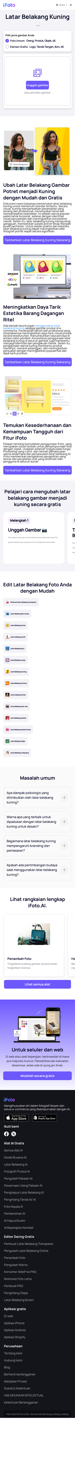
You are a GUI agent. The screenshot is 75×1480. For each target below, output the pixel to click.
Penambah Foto (14, 1258)
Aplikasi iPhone (14, 1323)
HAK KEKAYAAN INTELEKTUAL (24, 1395)
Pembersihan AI (14, 1213)
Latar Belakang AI (15, 1164)
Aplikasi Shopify (14, 1337)
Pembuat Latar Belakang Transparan (28, 1244)
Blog (7, 1367)
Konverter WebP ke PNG (20, 1272)
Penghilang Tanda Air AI (20, 1199)
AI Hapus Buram (14, 1220)
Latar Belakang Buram (19, 1300)
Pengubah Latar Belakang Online (26, 1251)
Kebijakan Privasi (15, 1381)
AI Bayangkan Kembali (18, 1228)
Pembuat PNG (13, 1286)
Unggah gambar (37, 85)
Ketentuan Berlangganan (21, 1402)
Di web (8, 1316)
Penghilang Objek (16, 1293)
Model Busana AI (15, 1157)
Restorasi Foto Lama (18, 1279)
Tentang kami (13, 1353)
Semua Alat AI (13, 1150)
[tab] (37, 797)
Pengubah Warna (16, 1265)
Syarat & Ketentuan (17, 1388)
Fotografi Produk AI (17, 1171)
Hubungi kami (13, 1360)
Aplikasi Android (15, 1330)
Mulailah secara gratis (37, 1076)
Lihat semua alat (37, 984)
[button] (37, 797)
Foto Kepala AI (13, 1206)
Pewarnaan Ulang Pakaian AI (23, 1185)
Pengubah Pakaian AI (18, 1178)
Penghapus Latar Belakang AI (24, 1192)
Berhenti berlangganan (19, 1374)
